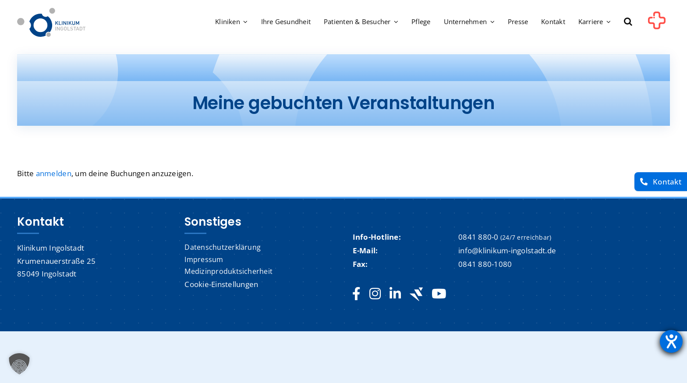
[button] (628, 22)
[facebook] (356, 294)
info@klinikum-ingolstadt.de (507, 250)
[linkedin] (395, 294)
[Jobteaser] (416, 294)
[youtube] (439, 294)
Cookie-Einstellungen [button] (221, 284)
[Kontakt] (660, 181)
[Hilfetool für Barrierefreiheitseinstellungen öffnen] (671, 341)
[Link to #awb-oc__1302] (657, 23)
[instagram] (375, 294)
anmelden (53, 173)
